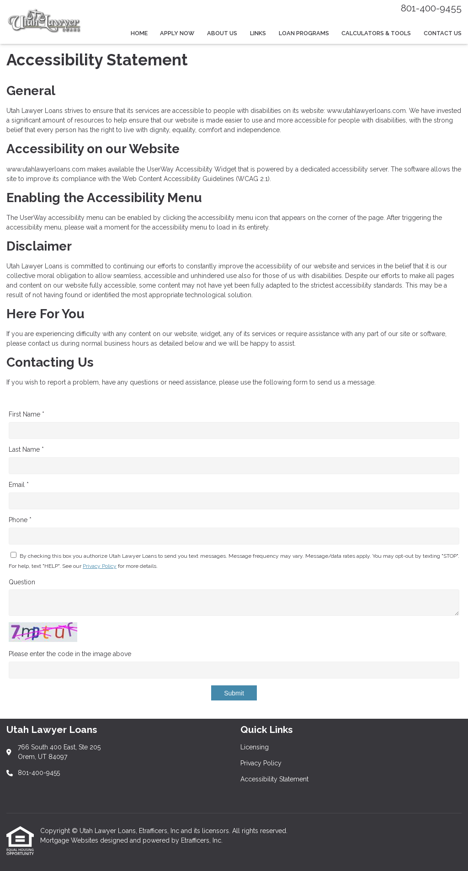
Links (258, 33)
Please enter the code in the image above (70, 653)
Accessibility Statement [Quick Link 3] (274, 779)
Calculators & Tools (376, 33)
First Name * (26, 414)
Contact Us (443, 33)
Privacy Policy (100, 566)
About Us (222, 33)
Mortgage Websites (70, 840)
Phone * (20, 520)
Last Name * (26, 449)
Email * (19, 484)
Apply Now (177, 33)
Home (139, 33)
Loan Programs (304, 33)
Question (22, 582)
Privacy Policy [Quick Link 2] (261, 763)
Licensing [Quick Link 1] (254, 747)
